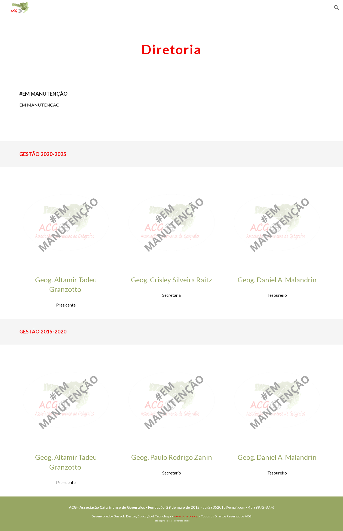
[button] (336, 7)
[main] (171, 48)
